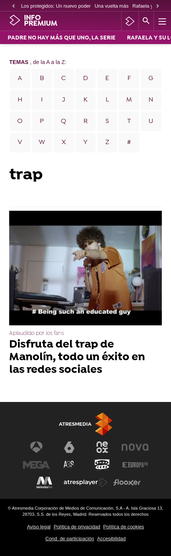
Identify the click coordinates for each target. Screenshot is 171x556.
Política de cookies (123, 527)
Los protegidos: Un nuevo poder (56, 6)
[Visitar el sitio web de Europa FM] (135, 465)
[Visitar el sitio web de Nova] (135, 447)
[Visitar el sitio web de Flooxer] (127, 482)
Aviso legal (39, 527)
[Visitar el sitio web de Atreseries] (69, 465)
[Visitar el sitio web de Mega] (36, 465)
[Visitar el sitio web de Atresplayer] (85, 482)
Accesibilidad (111, 538)
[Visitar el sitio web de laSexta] (69, 447)
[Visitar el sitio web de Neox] (102, 447)
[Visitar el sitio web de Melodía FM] (44, 482)
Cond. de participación (69, 538)
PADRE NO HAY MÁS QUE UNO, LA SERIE (62, 38)
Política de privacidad (77, 527)
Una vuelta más (111, 6)
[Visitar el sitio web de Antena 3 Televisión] (36, 447)
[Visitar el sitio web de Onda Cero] (102, 465)
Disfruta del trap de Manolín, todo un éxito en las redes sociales (77, 358)
